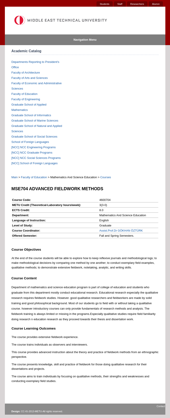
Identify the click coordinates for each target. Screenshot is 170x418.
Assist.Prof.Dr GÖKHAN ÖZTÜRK (121, 230)
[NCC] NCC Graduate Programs (32, 152)
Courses (105, 177)
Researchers (137, 4)
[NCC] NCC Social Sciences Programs (36, 158)
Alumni (156, 4)
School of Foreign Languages (30, 142)
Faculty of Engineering (26, 99)
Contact (161, 406)
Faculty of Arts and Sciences (30, 78)
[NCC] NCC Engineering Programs (34, 147)
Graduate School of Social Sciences (34, 136)
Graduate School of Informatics (31, 115)
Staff (119, 4)
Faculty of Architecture (26, 72)
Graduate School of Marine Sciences (35, 120)
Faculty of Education (25, 94)
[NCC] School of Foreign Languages (35, 163)
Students (104, 4)
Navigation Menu (85, 39)
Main (15, 177)
